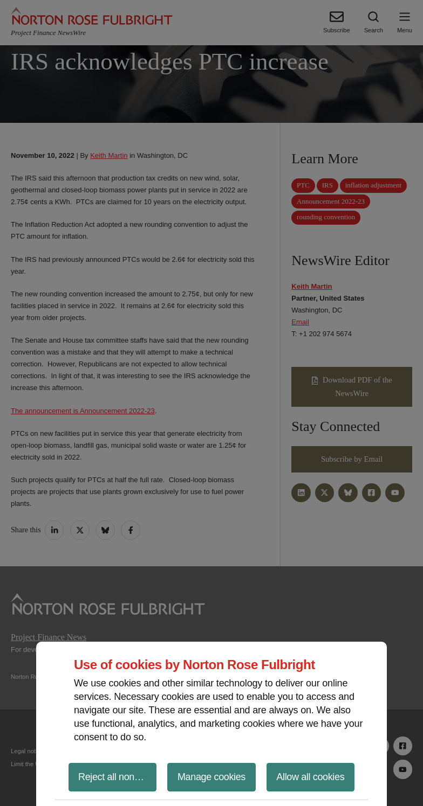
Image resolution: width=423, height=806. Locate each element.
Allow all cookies (310, 777)
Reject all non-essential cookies (117, 777)
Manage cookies (211, 777)
